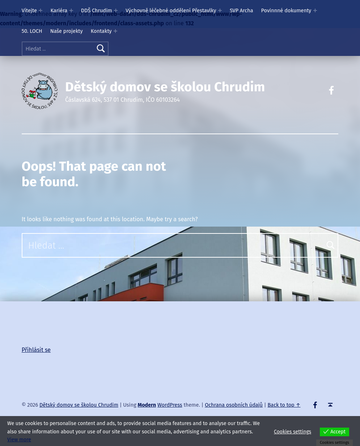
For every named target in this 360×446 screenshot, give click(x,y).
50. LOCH (32, 31)
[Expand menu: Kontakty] (115, 31)
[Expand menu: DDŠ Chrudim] (116, 10)
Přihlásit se (36, 349)
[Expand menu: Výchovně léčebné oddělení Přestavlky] (220, 10)
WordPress (169, 405)
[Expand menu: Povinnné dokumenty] (315, 10)
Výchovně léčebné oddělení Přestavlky (171, 10)
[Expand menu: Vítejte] (40, 10)
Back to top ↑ (284, 405)
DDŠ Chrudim (96, 10)
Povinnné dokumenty (286, 10)
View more (19, 440)
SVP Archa (241, 10)
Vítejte (29, 10)
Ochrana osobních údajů (234, 405)
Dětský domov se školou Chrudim (165, 87)
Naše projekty (66, 31)
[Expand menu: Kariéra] (71, 10)
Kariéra (58, 10)
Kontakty (101, 31)
